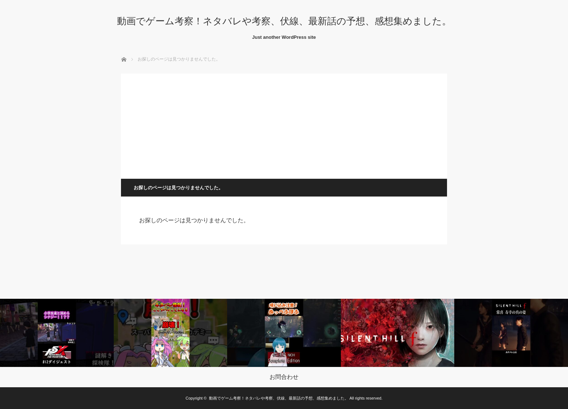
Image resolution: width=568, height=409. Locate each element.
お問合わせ (284, 377)
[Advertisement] (284, 124)
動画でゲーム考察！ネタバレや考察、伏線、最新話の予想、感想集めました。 (284, 21)
